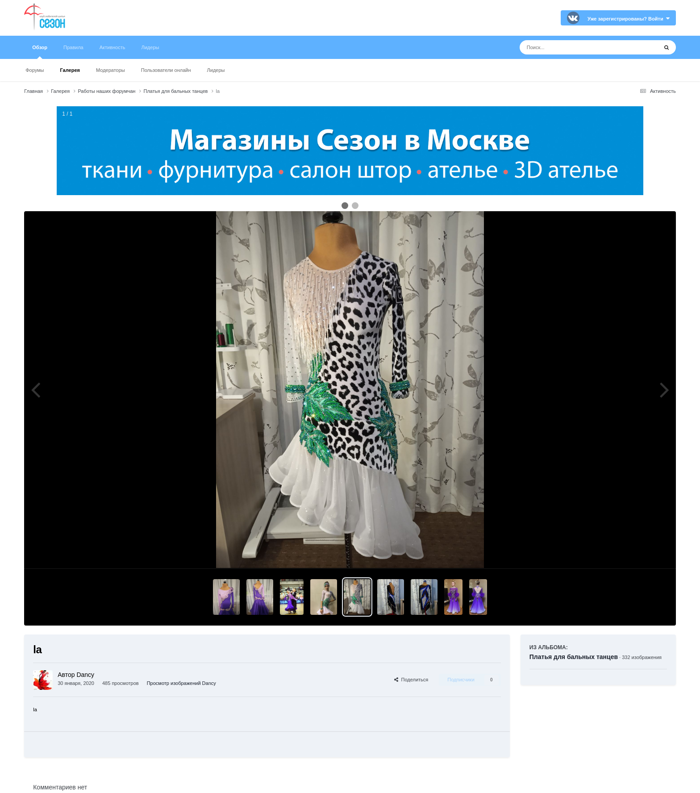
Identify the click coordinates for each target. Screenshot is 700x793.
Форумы (34, 70)
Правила (73, 47)
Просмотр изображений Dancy (181, 683)
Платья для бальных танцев (573, 656)
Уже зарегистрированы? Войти (629, 18)
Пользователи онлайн (166, 70)
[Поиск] (572, 47)
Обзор (39, 52)
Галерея (70, 70)
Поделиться (411, 679)
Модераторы (110, 70)
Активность (112, 47)
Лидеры (216, 70)
